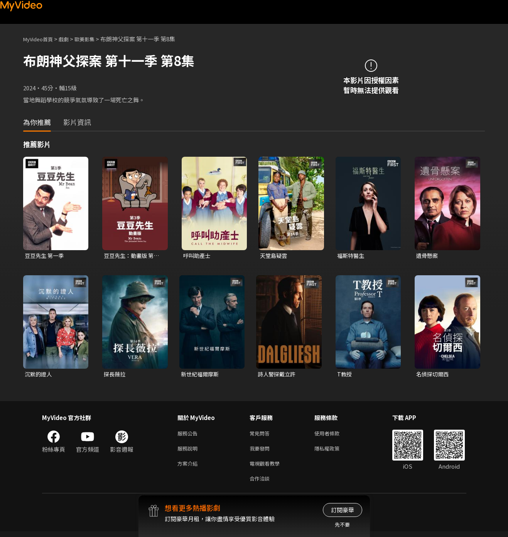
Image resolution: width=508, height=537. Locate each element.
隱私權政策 (333, 451)
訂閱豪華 (342, 510)
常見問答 (261, 435)
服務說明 (189, 451)
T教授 (345, 375)
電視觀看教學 (267, 467)
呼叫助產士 (197, 256)
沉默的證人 (39, 375)
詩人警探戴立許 (278, 375)
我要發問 (261, 451)
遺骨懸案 (427, 256)
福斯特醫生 (351, 256)
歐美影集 (93, 39)
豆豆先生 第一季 (45, 256)
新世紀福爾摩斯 (201, 375)
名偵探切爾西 (433, 375)
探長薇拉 (115, 375)
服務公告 (189, 435)
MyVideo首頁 (40, 39)
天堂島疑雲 (274, 256)
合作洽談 (261, 483)
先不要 (342, 524)
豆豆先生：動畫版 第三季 (133, 256)
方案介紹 (189, 467)
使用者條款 (333, 435)
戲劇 (70, 39)
